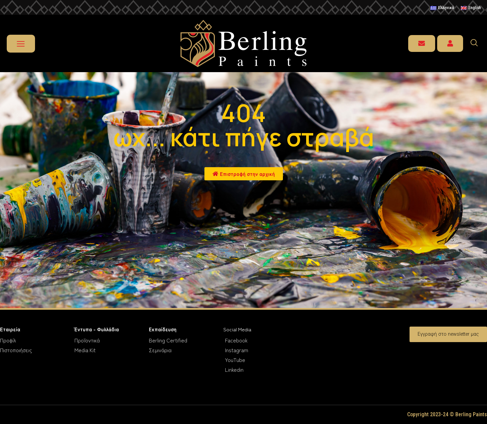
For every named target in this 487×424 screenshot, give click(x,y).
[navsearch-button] (477, 43)
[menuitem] (442, 8)
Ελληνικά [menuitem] (446, 7)
